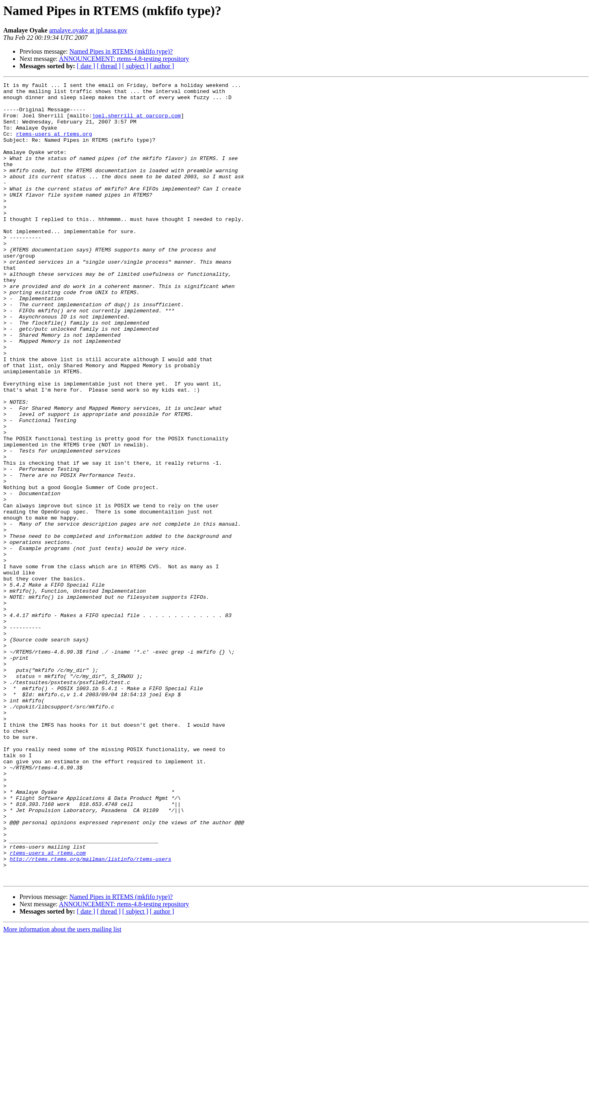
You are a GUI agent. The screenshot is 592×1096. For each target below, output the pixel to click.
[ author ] (162, 66)
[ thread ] (109, 66)
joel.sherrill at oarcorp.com (136, 122)
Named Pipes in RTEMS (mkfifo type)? (121, 51)
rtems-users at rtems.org (54, 144)
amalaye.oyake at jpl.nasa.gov (88, 30)
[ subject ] (135, 66)
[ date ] (86, 66)
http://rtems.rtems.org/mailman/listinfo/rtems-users (90, 1014)
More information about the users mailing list (62, 1088)
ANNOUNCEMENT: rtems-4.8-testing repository (124, 58)
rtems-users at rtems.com (48, 1007)
